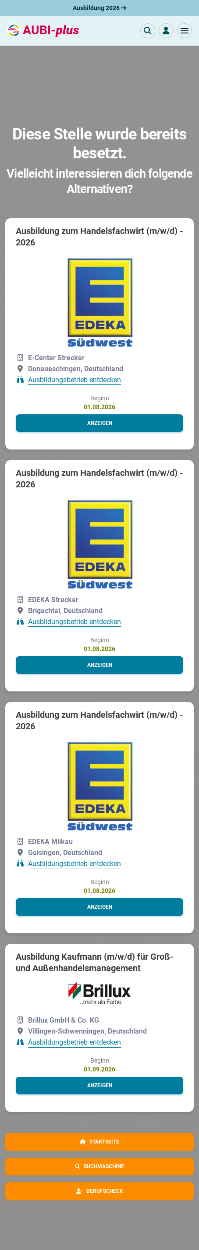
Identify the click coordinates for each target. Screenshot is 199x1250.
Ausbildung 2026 (99, 7)
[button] (184, 30)
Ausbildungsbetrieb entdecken (74, 380)
